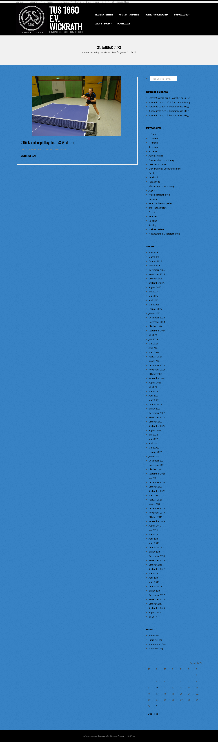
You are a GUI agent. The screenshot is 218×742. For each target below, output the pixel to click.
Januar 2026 (154, 265)
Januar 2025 (154, 313)
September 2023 (157, 378)
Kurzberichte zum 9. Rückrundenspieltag (169, 106)
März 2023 (154, 399)
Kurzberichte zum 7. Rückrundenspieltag (169, 110)
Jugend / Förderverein (156, 14)
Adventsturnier (156, 155)
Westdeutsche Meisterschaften (164, 233)
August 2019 (155, 525)
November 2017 (157, 599)
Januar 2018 (154, 590)
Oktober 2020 (155, 486)
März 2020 (154, 495)
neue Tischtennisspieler (160, 203)
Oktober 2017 (155, 603)
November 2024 (157, 321)
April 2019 (153, 538)
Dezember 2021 (157, 460)
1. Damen (153, 134)
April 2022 (153, 443)
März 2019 (154, 543)
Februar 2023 (155, 404)
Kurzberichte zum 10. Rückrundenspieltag (169, 102)
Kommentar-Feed (157, 644)
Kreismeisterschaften (159, 194)
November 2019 (157, 512)
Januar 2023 (154, 408)
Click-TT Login (102, 23)
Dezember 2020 (157, 482)
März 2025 (154, 304)
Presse (50, 2)
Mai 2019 (153, 534)
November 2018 (157, 560)
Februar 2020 (155, 499)
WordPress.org (156, 648)
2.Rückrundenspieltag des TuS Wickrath (47, 142)
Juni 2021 (153, 478)
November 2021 (157, 464)
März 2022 (154, 447)
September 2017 (157, 608)
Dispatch (113, 736)
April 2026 (153, 252)
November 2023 (157, 369)
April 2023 (153, 395)
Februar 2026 (155, 261)
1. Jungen (153, 142)
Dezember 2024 (157, 317)
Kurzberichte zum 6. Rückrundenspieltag (169, 115)
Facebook (153, 177)
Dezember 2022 (157, 412)
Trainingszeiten (104, 14)
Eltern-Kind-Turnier (158, 164)
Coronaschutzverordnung (161, 160)
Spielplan (153, 220)
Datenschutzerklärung (96, 2)
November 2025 (157, 274)
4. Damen (153, 151)
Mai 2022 (153, 438)
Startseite (20, 2)
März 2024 (154, 352)
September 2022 (157, 425)
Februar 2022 (155, 451)
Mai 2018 (153, 573)
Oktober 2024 (155, 326)
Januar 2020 (154, 504)
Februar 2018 (155, 586)
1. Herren (153, 138)
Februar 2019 (155, 547)
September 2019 (157, 521)
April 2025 (153, 300)
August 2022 (155, 430)
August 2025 (155, 287)
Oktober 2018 (155, 564)
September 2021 (157, 473)
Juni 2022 (153, 434)
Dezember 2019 (157, 508)
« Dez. (149, 713)
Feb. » (157, 713)
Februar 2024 (155, 356)
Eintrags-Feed (155, 639)
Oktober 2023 (155, 373)
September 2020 (157, 491)
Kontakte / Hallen (129, 14)
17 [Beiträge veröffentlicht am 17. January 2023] (157, 693)
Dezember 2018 (157, 556)
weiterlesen (28, 155)
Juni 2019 (153, 530)
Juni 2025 (153, 291)
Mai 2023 (153, 391)
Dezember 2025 (157, 269)
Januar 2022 (154, 456)
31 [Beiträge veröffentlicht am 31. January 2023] (157, 706)
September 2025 (157, 282)
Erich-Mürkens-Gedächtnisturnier (165, 168)
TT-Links (77, 2)
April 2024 (153, 347)
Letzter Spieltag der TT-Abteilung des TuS (169, 97)
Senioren (153, 216)
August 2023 (155, 382)
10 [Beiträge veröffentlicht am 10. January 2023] (157, 687)
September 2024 (157, 330)
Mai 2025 (153, 295)
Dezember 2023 (157, 365)
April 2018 (153, 577)
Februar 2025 (155, 308)
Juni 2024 (153, 339)
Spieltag (54, 149)
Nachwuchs (154, 199)
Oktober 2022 (155, 421)
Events (152, 173)
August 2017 (155, 612)
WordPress (131, 736)
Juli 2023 (153, 386)
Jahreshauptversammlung (161, 186)
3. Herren (153, 147)
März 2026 (154, 256)
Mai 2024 (153, 343)
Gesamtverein (36, 2)
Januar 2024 (154, 360)
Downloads (123, 23)
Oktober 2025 (155, 278)
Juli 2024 (153, 334)
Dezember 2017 (157, 595)
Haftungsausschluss (120, 2)
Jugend (152, 190)
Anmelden (154, 635)
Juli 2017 (153, 616)
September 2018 (157, 569)
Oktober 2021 (155, 469)
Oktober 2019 (155, 517)
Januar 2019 (154, 551)
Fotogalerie (63, 2)
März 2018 (154, 582)
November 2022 (157, 417)
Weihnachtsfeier (157, 229)
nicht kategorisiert (158, 207)
